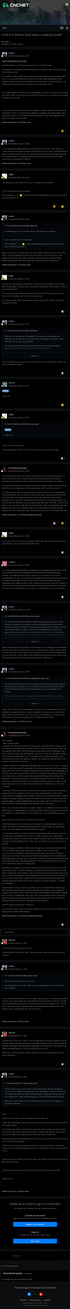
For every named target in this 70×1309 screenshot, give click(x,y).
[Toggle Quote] (6, 226)
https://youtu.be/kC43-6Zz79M (14, 61)
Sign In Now (35, 1241)
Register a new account (35, 1224)
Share (17, 1256)
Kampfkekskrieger (18, 468)
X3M (11, 174)
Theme (23, 1300)
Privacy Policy (35, 1300)
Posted (19, 56)
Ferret (12, 383)
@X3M (5, 391)
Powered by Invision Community (35, 1305)
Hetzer (12, 940)
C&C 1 (21, 44)
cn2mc (12, 562)
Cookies (46, 1300)
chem (6, 42)
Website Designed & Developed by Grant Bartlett (35, 1288)
